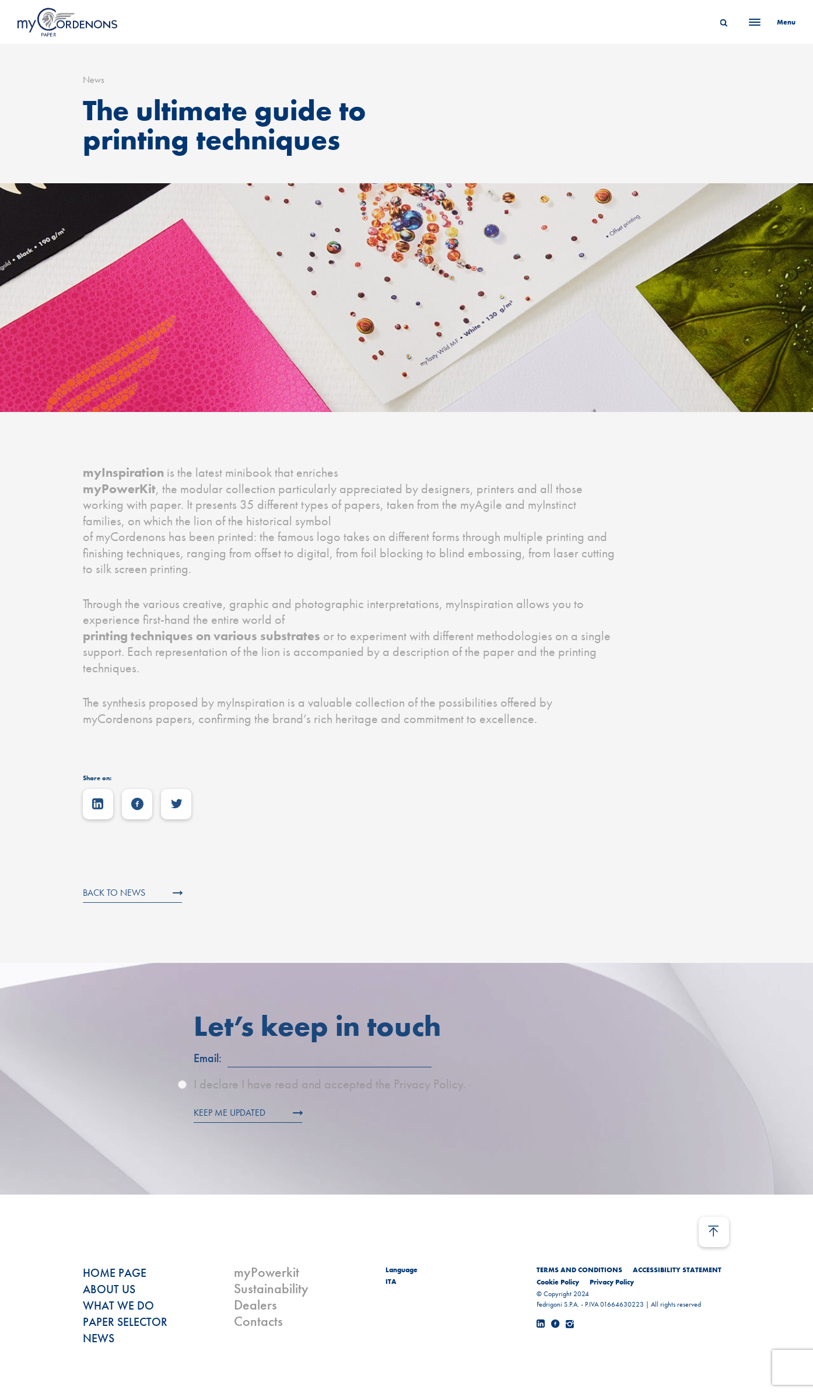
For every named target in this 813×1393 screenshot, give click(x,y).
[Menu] (769, 22)
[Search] (723, 22)
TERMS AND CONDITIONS (579, 1270)
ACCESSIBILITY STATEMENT (677, 1270)
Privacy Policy (612, 1282)
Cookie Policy (558, 1282)
